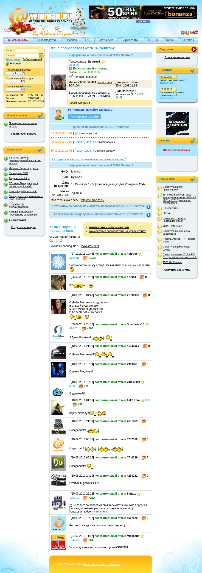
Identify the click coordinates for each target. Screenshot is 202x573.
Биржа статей (130, 40)
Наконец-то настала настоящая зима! (174, 219)
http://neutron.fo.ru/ (92, 200)
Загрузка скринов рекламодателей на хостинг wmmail (25, 160)
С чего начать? (18, 40)
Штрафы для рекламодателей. (19, 205)
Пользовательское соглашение (102, 564)
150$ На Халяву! (172, 262)
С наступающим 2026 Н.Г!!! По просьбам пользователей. (180, 256)
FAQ (87, 40)
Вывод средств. (18, 219)
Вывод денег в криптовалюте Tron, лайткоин (26, 197)
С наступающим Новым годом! (177, 248)
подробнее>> (167, 82)
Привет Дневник (85, 150)
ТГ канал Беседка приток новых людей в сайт (23, 184)
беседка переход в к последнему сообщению (23, 213)
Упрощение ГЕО (18, 173)
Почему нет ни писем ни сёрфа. (23, 124)
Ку (76, 133)
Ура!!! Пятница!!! (172, 226)
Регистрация (13, 59)
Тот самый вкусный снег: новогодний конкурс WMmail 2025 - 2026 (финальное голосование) (179, 198)
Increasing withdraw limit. (23, 191)
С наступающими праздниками (173, 188)
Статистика (106, 40)
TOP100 (153, 40)
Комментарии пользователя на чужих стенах (117, 231)
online (27, 86)
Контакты (188, 40)
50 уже (167, 213)
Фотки (170, 40)
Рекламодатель (47, 40)
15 (78, 237)
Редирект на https (19, 178)
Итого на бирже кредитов (23, 168)
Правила (71, 40)
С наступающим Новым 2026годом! (177, 232)
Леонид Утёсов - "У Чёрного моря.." (179, 240)
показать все (90, 246)
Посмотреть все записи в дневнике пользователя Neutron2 (88, 159)
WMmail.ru (105, 109)
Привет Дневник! (85, 142)
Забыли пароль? (32, 59)
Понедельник (170, 208)
